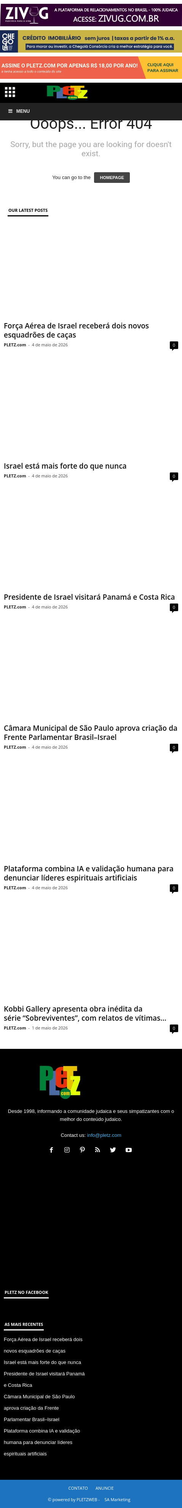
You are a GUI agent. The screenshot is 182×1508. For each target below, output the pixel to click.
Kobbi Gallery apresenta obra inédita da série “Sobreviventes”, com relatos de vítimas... (85, 1013)
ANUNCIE (105, 1488)
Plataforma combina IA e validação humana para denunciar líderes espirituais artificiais (89, 873)
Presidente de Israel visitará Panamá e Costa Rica (89, 597)
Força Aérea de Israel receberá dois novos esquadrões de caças (76, 330)
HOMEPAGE (112, 177)
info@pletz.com (104, 1135)
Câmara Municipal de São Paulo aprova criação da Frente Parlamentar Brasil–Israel (90, 732)
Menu (19, 111)
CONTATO (78, 1488)
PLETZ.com (15, 344)
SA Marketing (118, 1499)
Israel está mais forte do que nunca (65, 466)
